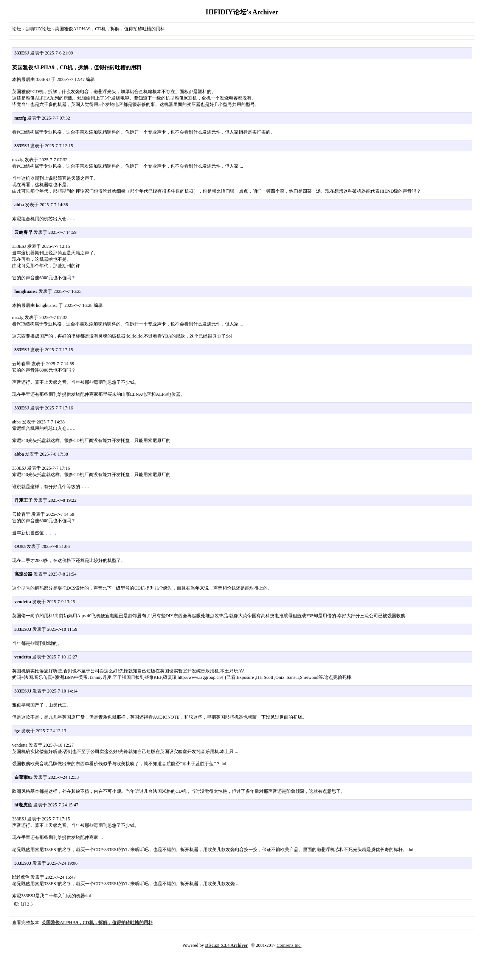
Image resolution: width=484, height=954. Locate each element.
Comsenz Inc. (288, 945)
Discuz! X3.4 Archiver (226, 945)
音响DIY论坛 (38, 28)
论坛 (16, 28)
